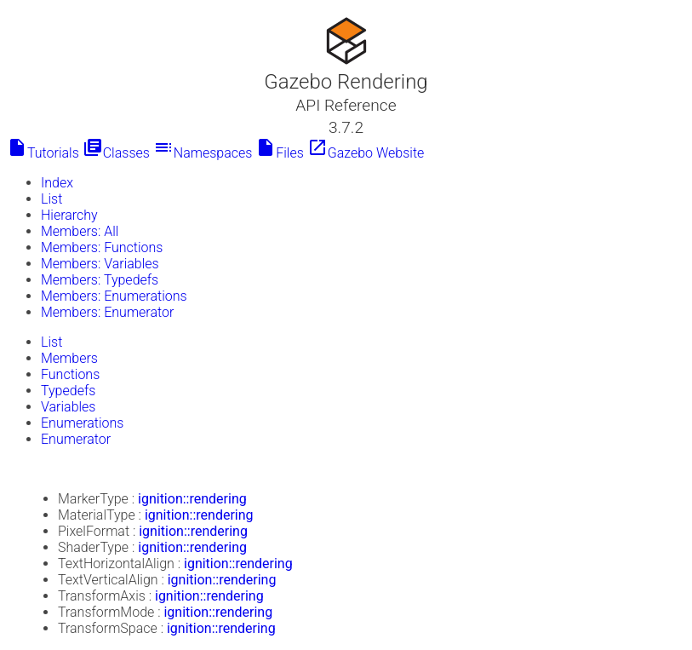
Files (279, 153)
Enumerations (82, 423)
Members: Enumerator (107, 312)
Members (69, 358)
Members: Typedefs (99, 280)
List (51, 199)
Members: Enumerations (114, 296)
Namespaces (203, 153)
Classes (116, 153)
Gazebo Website (366, 153)
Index (57, 183)
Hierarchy (69, 215)
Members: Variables (100, 264)
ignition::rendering (192, 499)
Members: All (79, 231)
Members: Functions (102, 247)
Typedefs (68, 391)
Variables (68, 407)
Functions (70, 374)
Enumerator (76, 439)
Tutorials (43, 153)
